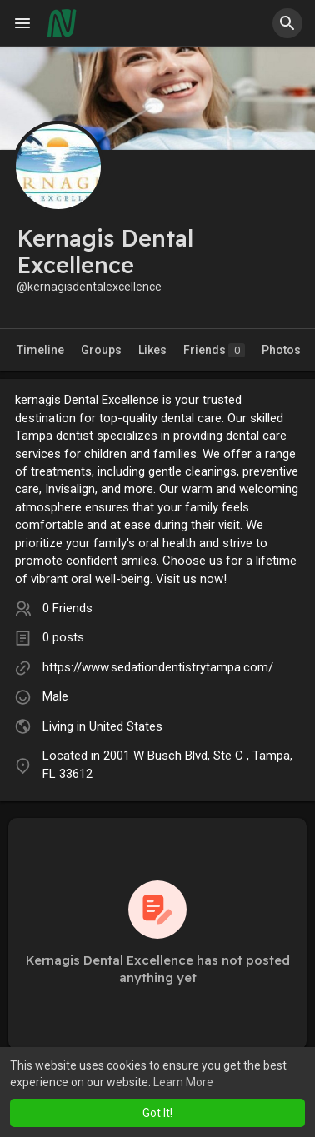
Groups (101, 350)
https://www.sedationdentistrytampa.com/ (157, 667)
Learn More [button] (183, 1082)
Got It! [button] (157, 1113)
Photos (281, 350)
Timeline (40, 350)
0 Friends (67, 608)
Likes (152, 350)
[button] (287, 23)
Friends (214, 350)
